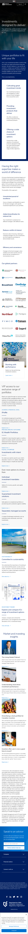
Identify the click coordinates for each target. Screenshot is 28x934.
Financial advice (14, 862)
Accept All (14, 930)
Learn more (9, 375)
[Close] (26, 914)
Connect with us (14, 869)
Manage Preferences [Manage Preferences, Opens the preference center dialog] (14, 926)
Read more (5, 666)
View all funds (6, 626)
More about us (6, 576)
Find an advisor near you (14, 848)
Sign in (20, 4)
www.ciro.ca (14, 909)
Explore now (6, 428)
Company (14, 854)
